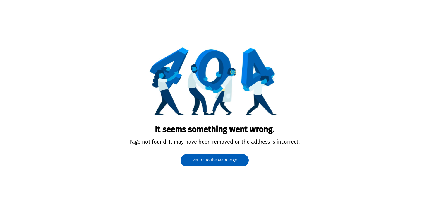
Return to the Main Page (214, 160)
